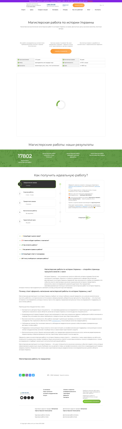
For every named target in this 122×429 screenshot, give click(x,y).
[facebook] (28, 397)
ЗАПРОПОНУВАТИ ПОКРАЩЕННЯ (91, 401)
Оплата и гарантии (68, 389)
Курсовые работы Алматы (42, 415)
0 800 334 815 (51, 4)
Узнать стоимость (61, 51)
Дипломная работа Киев (70, 417)
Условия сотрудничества (50, 393)
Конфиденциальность (69, 391)
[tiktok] (25, 397)
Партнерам (66, 393)
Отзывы (65, 9)
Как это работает (77, 9)
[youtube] (21, 397)
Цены (31, 9)
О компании (46, 389)
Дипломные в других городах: (71, 408)
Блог (88, 9)
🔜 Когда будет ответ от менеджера (32, 254)
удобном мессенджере (75, 186)
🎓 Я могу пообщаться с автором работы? (35, 258)
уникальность (56, 320)
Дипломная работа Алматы (70, 415)
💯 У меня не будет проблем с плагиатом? (35, 240)
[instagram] (32, 397)
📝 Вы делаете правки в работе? (31, 249)
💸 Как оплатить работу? (29, 245)
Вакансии (66, 395)
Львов (46, 410)
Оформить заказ (79, 5)
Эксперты (55, 9)
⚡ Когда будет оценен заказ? (31, 236)
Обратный (65, 5)
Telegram (90, 1)
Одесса (37, 410)
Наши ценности (47, 391)
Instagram (78, 206)
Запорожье (54, 408)
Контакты (98, 9)
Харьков (41, 410)
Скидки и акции (43, 9)
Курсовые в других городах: (43, 408)
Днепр (50, 410)
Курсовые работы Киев (41, 417)
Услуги (23, 9)
